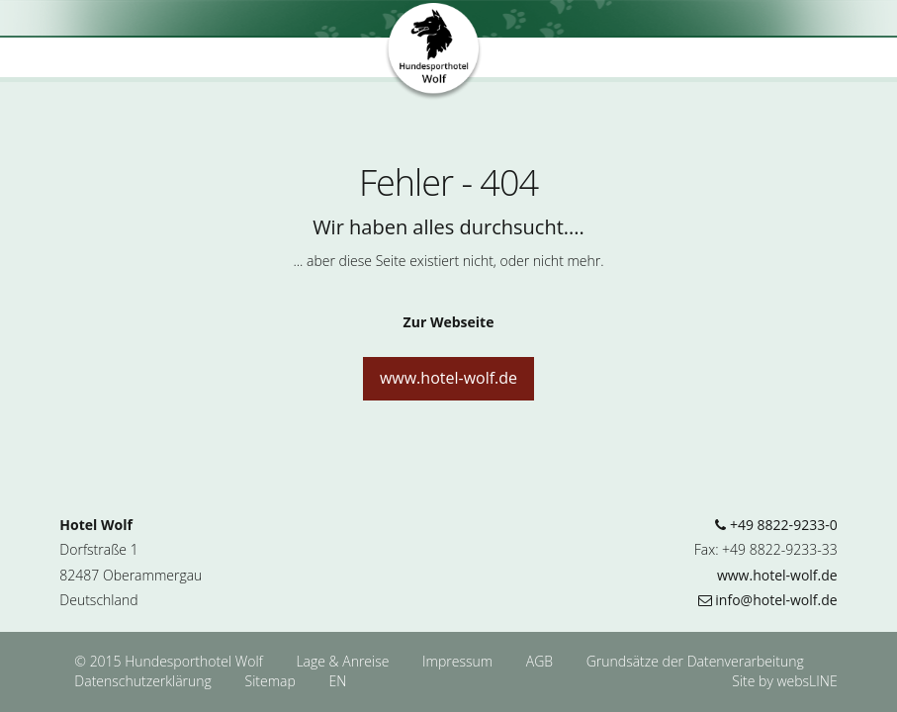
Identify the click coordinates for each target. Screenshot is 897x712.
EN (337, 680)
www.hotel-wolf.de (448, 378)
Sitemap (270, 680)
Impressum (459, 661)
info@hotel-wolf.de (768, 599)
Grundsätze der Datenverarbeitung (695, 661)
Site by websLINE (784, 680)
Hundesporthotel (434, 52)
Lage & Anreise (344, 661)
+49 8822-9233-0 (776, 524)
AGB (541, 661)
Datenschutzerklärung (144, 680)
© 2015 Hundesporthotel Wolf (168, 661)
